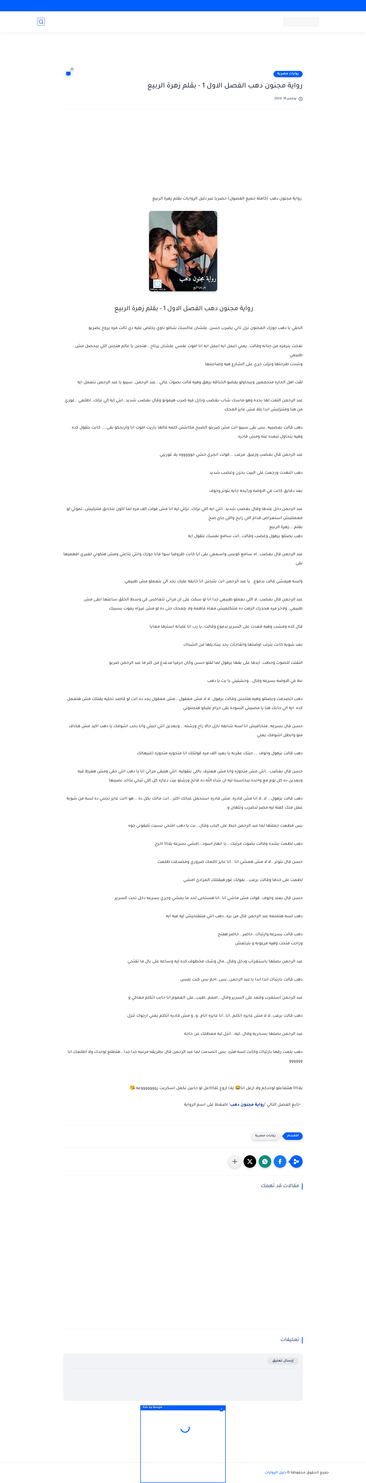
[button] (280, 1161)
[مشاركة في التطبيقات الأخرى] (234, 1161)
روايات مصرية (288, 74)
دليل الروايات (275, 1473)
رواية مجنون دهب (247, 1105)
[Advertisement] (183, 53)
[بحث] (41, 22)
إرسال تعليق (283, 1361)
